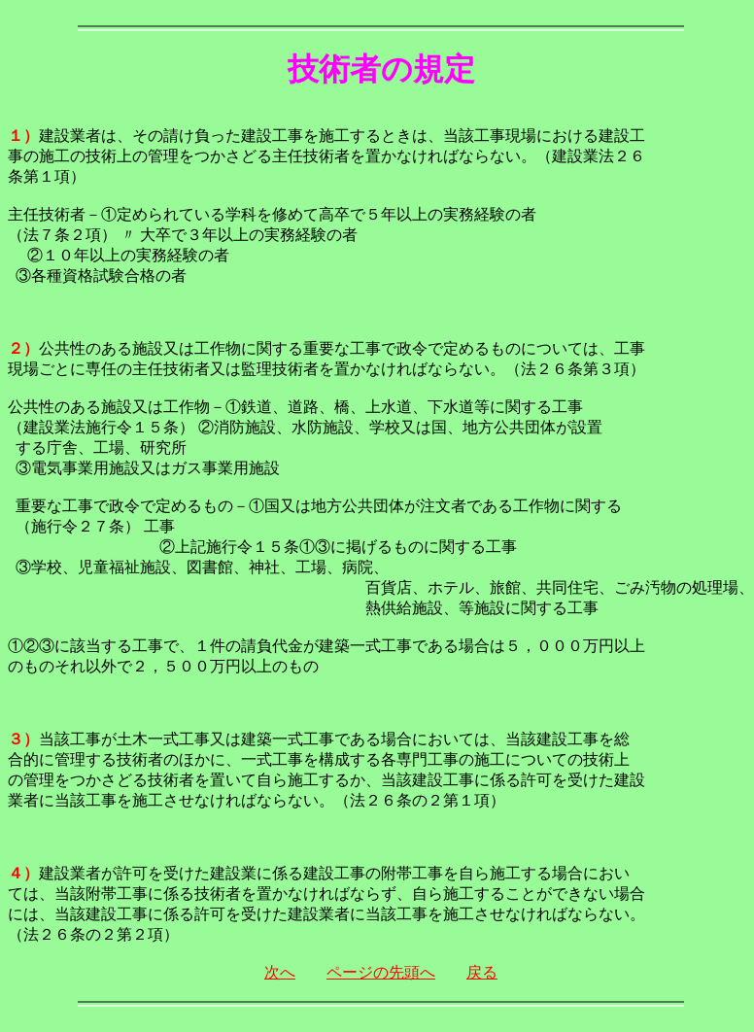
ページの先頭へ (380, 972)
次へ (279, 972)
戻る (481, 972)
